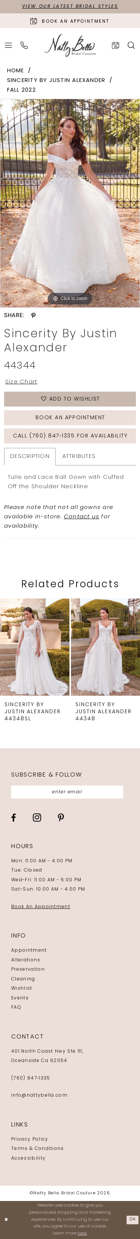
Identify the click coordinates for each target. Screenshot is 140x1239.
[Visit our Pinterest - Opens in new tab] (61, 817)
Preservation (28, 969)
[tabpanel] (70, 203)
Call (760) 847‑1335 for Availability (70, 436)
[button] (8, 45)
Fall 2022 (21, 90)
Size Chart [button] (21, 382)
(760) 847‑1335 (30, 1078)
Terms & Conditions (37, 1149)
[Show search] (131, 45)
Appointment (29, 950)
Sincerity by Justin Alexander (56, 80)
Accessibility (28, 1158)
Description (30, 456)
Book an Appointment (70, 418)
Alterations (26, 960)
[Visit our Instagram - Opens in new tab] (37, 817)
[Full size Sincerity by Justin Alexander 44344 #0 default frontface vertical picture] (70, 203)
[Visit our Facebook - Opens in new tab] (13, 817)
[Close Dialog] (6, 1220)
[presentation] (34, 647)
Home (15, 71)
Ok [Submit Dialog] (133, 1220)
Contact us (81, 517)
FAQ (16, 1007)
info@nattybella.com (39, 1095)
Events (20, 998)
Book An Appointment (40, 907)
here (82, 1234)
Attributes (79, 456)
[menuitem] (8, 45)
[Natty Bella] (70, 45)
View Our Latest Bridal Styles (70, 6)
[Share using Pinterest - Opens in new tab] (33, 316)
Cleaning (23, 979)
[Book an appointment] (70, 20)
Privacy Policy (29, 1139)
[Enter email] (67, 792)
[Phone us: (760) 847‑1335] (24, 45)
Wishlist (21, 988)
